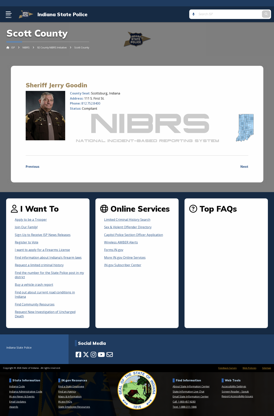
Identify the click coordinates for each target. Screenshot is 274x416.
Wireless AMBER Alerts (121, 242)
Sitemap (266, 368)
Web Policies (249, 368)
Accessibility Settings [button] (234, 386)
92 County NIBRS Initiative (52, 47)
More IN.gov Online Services (125, 257)
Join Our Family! (26, 227)
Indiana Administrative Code (25, 391)
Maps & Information (70, 396)
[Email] (109, 354)
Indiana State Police (62, 14)
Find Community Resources (35, 304)
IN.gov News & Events (22, 396)
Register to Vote (27, 242)
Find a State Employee (71, 386)
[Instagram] (93, 354)
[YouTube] (101, 354)
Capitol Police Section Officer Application (134, 235)
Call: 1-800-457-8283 (184, 401)
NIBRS (26, 47)
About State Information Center (191, 386)
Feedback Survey (227, 368)
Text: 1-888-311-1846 (185, 406)
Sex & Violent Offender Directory (128, 227)
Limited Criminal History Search (127, 219)
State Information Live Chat (188, 391)
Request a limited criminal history (39, 265)
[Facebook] (78, 354)
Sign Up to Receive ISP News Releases (43, 235)
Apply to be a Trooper (31, 219)
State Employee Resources (74, 406)
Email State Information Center (191, 396)
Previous (32, 167)
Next (244, 167)
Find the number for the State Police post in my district (50, 275)
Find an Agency (67, 391)
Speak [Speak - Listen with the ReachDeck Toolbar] (245, 391)
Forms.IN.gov (114, 250)
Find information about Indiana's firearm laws (48, 257)
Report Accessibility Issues (237, 396)
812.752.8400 (90, 103)
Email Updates (17, 401)
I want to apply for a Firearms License (42, 250)
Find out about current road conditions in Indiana (45, 294)
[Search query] (241, 14)
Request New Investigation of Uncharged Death (45, 314)
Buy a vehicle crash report (34, 285)
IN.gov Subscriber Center (122, 265)
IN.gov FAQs (65, 401)
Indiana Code (17, 386)
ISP (13, 47)
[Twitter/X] (86, 354)
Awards (13, 406)
